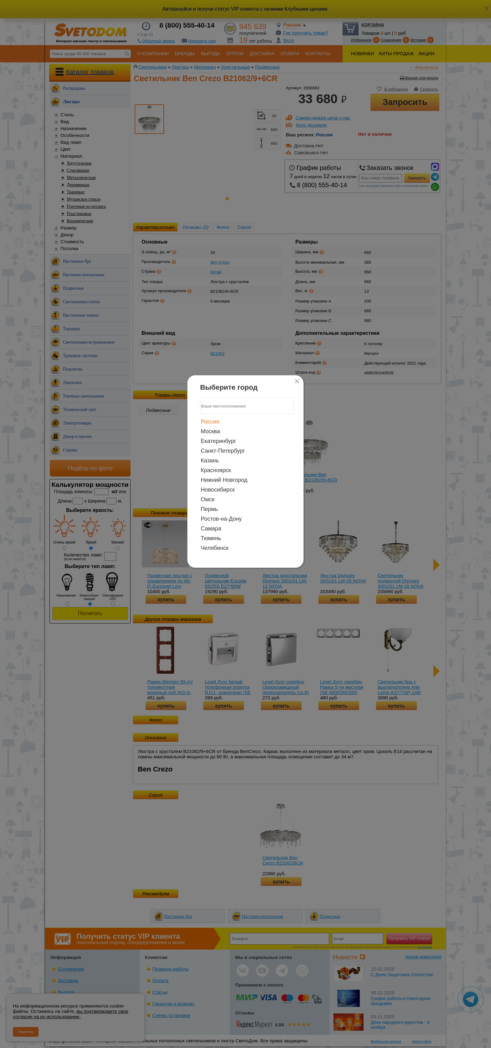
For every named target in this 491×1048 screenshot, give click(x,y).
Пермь (209, 509)
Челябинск (215, 548)
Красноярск (216, 470)
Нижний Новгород (224, 480)
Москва (210, 431)
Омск (207, 499)
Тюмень (211, 538)
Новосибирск (218, 490)
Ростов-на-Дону (221, 519)
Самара (211, 528)
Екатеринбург (218, 441)
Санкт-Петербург (223, 451)
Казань (210, 460)
